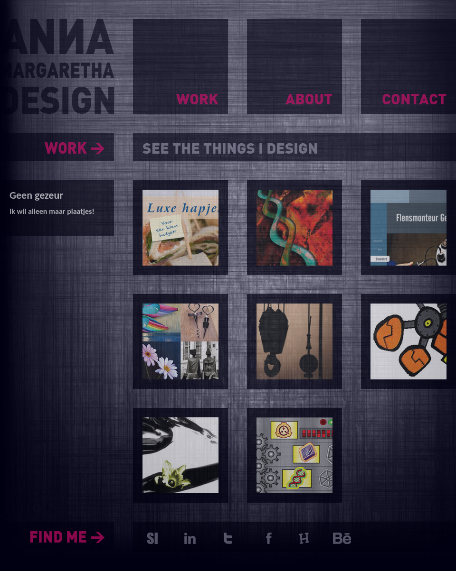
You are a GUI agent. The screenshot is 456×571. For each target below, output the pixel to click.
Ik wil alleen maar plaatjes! (52, 211)
